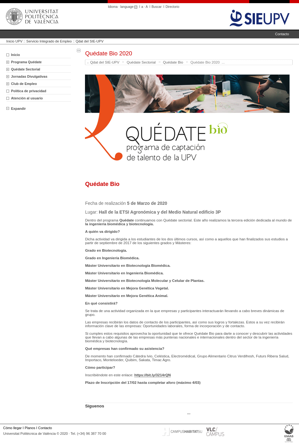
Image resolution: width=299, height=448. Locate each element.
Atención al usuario (27, 98)
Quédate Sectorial (25, 69)
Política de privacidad (28, 91)
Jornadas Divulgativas (29, 76)
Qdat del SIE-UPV (90, 41)
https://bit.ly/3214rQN (152, 375)
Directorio (172, 6)
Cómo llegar (12, 428)
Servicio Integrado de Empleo (49, 41)
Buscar (157, 6)
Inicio (15, 55)
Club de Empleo (24, 84)
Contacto (282, 34)
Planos (30, 428)
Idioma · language (123, 6)
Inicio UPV (14, 41)
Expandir (16, 108)
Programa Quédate (26, 62)
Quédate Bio (173, 62)
